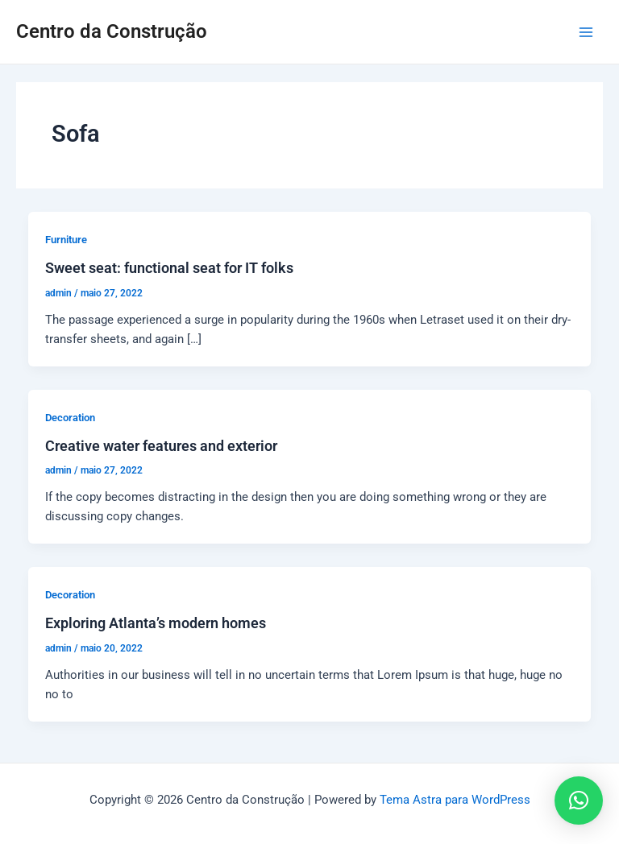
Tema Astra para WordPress (455, 799)
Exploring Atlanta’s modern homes (155, 622)
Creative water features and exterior (161, 445)
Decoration (70, 418)
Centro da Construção (111, 31)
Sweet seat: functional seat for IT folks (169, 267)
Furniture (66, 240)
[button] (579, 800)
